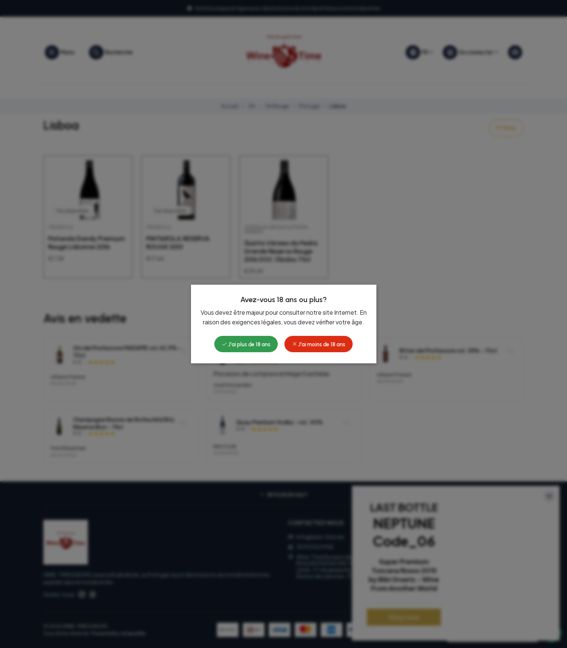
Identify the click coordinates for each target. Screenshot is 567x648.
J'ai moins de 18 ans (318, 344)
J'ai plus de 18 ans (246, 344)
